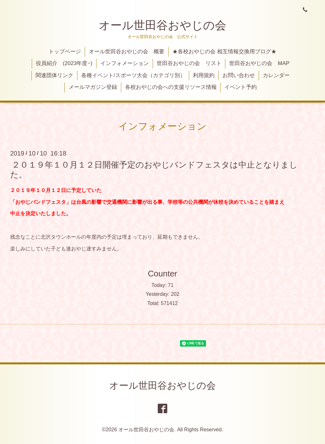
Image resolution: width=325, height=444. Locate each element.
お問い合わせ (238, 75)
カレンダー (276, 75)
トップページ (65, 52)
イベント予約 (240, 87)
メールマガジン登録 (93, 87)
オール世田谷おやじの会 (162, 25)
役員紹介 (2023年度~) (64, 63)
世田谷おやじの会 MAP (259, 63)
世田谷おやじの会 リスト (189, 63)
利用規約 (204, 75)
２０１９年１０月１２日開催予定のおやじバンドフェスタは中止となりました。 (154, 169)
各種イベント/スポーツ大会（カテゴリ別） (133, 75)
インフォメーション (124, 63)
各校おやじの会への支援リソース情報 (171, 87)
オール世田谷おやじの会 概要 (126, 52)
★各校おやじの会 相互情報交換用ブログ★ (224, 52)
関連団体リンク (54, 75)
